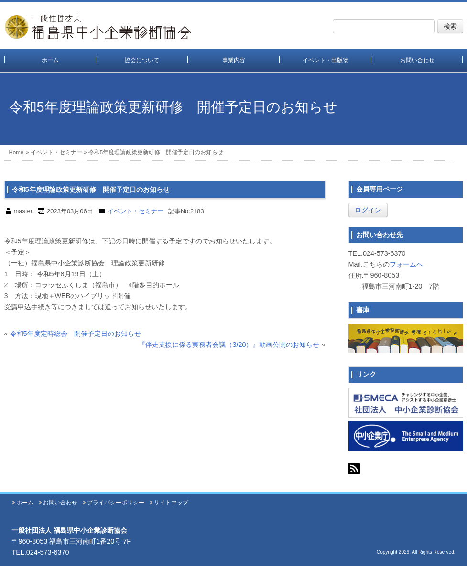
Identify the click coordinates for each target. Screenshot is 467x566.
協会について (142, 60)
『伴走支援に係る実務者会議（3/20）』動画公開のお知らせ (229, 344)
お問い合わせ (417, 60)
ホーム (50, 60)
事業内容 (233, 60)
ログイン (368, 210)
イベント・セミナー (56, 152)
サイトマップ (171, 502)
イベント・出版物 (325, 60)
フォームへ (406, 264)
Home (16, 152)
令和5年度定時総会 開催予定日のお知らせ (75, 333)
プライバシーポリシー (115, 502)
